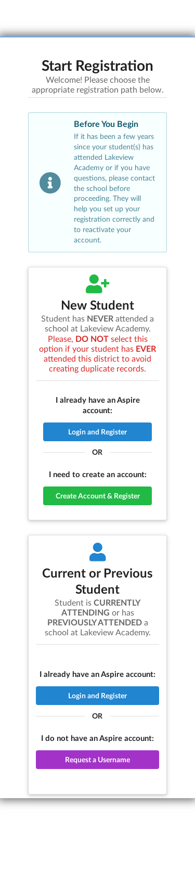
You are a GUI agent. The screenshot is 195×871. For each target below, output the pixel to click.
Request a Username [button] (97, 759)
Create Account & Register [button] (98, 495)
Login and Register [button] (97, 431)
